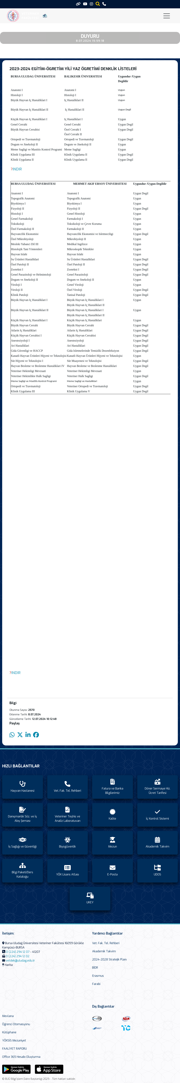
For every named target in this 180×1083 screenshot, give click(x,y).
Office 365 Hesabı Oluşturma (21, 1057)
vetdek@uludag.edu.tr (20, 960)
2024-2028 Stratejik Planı (109, 959)
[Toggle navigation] (166, 16)
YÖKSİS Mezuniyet (14, 1040)
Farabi (96, 984)
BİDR (95, 968)
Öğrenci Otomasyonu (16, 1024)
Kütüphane (9, 1032)
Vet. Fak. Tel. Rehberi (105, 943)
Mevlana (8, 1016)
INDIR (17, 169)
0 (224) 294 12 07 (17, 952)
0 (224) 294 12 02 (17, 956)
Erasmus (98, 976)
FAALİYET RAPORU (14, 1049)
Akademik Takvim (104, 951)
